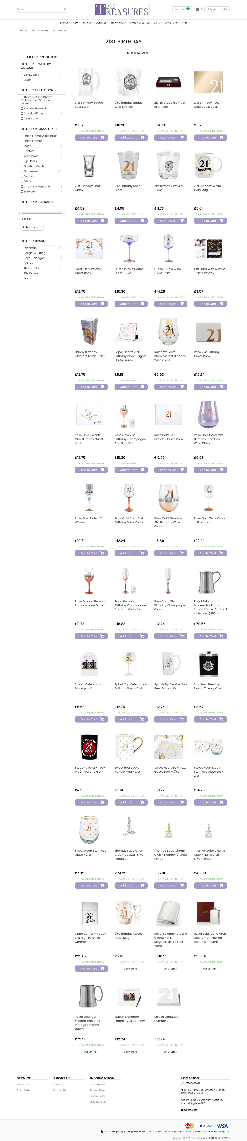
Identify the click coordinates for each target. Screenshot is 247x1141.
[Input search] (42, 9)
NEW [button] (75, 22)
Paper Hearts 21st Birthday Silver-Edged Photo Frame (130, 356)
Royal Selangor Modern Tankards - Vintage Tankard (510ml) (88, 1023)
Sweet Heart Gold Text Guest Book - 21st (170, 769)
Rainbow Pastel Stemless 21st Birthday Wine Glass (170, 356)
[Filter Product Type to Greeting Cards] (41, 166)
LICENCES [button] (101, 22)
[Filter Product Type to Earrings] (41, 176)
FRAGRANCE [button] (118, 22)
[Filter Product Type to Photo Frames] (41, 140)
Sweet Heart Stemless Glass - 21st (90, 853)
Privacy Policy (97, 1096)
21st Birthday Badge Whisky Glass (129, 105)
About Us (58, 1084)
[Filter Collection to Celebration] (41, 118)
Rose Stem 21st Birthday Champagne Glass (169, 605)
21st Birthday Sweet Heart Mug (128, 936)
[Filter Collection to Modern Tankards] (41, 108)
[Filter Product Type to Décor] (41, 181)
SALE (184, 22)
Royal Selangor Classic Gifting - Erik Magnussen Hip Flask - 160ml (170, 940)
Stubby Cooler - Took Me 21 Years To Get (90, 769)
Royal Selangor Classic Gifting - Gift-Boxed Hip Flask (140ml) (210, 938)
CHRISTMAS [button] (171, 22)
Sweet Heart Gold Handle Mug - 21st (127, 769)
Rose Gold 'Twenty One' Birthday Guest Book (89, 439)
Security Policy (98, 1101)
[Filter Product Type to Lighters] (41, 151)
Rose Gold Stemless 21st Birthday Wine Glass (168, 522)
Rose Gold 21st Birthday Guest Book (168, 437)
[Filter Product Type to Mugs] (41, 146)
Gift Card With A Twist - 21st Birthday (209, 271)
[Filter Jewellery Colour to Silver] (41, 79)
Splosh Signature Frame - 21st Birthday (130, 1019)
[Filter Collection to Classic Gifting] (41, 113)
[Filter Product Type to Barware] (41, 191)
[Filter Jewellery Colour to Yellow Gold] (41, 74)
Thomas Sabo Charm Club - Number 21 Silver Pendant (209, 855)
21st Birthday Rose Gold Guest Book (207, 105)
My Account (216, 9)
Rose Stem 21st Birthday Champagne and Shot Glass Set (130, 605)
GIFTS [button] (157, 22)
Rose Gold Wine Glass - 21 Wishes (209, 520)
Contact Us (59, 1090)
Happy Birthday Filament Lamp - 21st (90, 354)
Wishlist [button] (182, 9)
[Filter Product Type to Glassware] (41, 171)
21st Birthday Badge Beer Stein (89, 105)
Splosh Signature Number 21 (166, 1019)
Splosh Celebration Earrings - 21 (88, 686)
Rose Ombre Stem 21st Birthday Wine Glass (91, 603)
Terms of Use (97, 1090)
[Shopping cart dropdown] (199, 9)
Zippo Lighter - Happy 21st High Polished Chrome (90, 938)
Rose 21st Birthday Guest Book (207, 354)
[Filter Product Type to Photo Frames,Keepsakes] (41, 135)
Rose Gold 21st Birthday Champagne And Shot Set (130, 439)
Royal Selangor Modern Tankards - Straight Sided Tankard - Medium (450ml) (210, 607)
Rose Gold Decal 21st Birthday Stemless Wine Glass (209, 439)
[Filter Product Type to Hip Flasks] (41, 161)
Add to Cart (91, 137)
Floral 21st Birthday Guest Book (88, 271)
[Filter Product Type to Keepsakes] (41, 156)
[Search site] (65, 9)
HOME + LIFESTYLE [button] (139, 22)
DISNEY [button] (87, 22)
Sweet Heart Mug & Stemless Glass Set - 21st (209, 771)
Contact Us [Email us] (189, 1110)
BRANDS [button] (64, 22)
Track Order (23, 1090)
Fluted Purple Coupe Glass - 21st (129, 271)
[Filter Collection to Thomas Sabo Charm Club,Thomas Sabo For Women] (41, 100)
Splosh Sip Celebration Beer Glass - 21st (170, 686)
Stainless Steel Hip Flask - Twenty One (207, 686)
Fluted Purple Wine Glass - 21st (167, 271)
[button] (41, 57)
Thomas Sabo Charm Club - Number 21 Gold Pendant (170, 855)
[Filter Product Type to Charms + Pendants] (41, 186)
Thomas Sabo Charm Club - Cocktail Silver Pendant (130, 855)
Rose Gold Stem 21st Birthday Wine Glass (129, 520)
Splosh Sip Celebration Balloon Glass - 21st (131, 686)
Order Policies (98, 1084)
